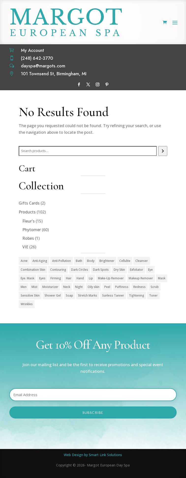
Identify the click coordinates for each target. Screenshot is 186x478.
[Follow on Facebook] (79, 84)
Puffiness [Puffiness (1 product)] (121, 287)
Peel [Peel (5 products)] (107, 287)
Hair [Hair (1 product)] (69, 278)
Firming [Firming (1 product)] (55, 278)
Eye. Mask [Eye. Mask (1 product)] (27, 278)
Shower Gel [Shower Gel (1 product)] (53, 295)
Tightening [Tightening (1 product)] (136, 295)
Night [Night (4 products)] (79, 287)
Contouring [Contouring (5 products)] (58, 270)
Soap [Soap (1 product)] (69, 295)
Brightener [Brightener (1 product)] (106, 261)
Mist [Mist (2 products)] (34, 287)
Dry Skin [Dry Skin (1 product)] (119, 270)
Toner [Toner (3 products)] (153, 295)
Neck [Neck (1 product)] (66, 287)
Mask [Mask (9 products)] (161, 278)
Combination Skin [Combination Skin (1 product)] (33, 270)
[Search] (162, 151)
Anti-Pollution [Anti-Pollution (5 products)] (61, 261)
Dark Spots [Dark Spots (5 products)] (101, 270)
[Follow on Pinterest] (107, 84)
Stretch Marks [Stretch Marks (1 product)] (87, 295)
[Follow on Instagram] (97, 84)
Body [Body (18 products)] (90, 261)
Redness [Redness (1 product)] (139, 287)
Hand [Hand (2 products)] (80, 278)
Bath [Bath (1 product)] (79, 261)
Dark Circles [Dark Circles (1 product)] (79, 270)
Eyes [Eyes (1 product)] (42, 278)
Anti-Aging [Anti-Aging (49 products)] (39, 261)
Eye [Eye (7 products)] (150, 270)
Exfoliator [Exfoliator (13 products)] (136, 270)
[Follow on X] (88, 84)
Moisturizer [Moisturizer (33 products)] (50, 287)
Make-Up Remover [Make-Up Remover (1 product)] (111, 278)
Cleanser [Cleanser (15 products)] (141, 261)
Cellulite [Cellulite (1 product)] (124, 261)
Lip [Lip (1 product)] (91, 278)
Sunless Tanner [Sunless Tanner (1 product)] (113, 295)
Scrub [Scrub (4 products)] (155, 287)
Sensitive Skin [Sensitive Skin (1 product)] (30, 295)
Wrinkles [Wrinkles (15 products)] (27, 304)
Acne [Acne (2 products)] (24, 261)
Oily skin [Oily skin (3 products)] (93, 287)
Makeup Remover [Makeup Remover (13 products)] (141, 278)
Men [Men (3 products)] (24, 287)
